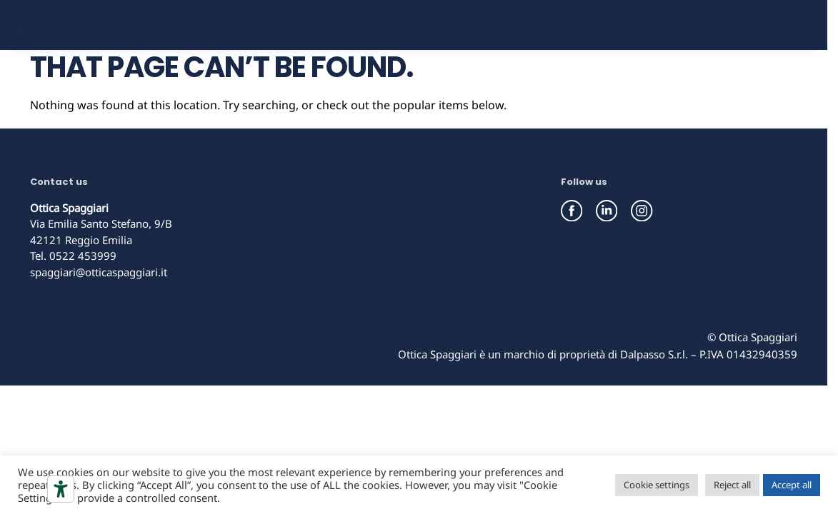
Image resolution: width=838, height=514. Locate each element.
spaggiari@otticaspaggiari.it (98, 320)
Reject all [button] (732, 484)
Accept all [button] (792, 484)
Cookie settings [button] (656, 484)
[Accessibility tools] (60, 489)
